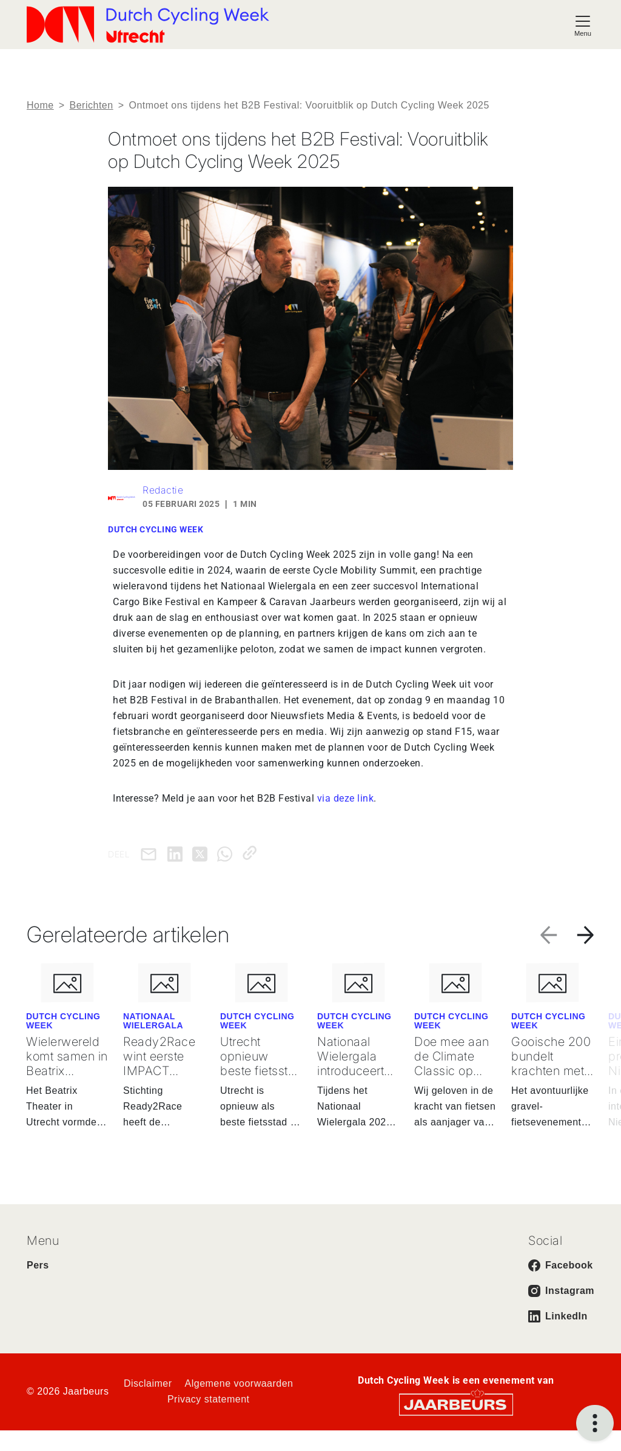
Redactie (163, 490)
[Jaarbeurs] (456, 1403)
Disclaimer (148, 1383)
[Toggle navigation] (582, 24)
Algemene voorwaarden (239, 1383)
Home (40, 105)
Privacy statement (208, 1399)
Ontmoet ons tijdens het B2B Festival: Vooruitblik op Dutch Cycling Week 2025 (309, 105)
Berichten (91, 105)
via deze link (345, 798)
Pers (38, 1265)
